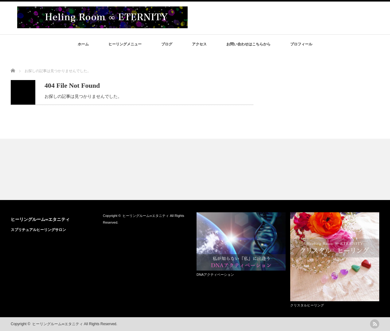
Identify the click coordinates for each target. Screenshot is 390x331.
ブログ (166, 44)
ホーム (83, 44)
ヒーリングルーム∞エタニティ (40, 219)
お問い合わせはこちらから (248, 44)
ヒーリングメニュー (125, 44)
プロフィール (301, 44)
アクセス (199, 44)
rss (374, 324)
